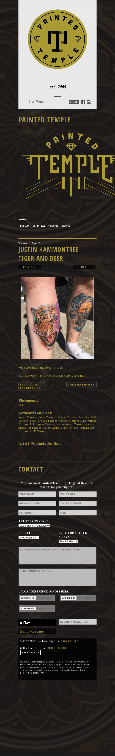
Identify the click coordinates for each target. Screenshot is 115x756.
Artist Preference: (33, 521)
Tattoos (22, 243)
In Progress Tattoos (42, 424)
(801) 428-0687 (69, 641)
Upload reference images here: (43, 591)
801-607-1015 (59, 648)
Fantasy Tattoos (67, 417)
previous (29, 267)
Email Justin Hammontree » (30, 386)
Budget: (24, 533)
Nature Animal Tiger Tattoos (60, 427)
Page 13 (35, 243)
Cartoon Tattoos (69, 420)
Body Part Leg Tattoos (43, 420)
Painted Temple (44, 120)
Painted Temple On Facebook (83, 102)
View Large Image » (81, 384)
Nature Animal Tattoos (70, 424)
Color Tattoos (47, 417)
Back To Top (30, 652)
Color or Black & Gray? (73, 534)
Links (74, 101)
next (84, 267)
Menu (36, 101)
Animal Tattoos (27, 417)
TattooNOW (39, 673)
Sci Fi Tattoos (38, 431)
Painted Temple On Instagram (89, 102)
